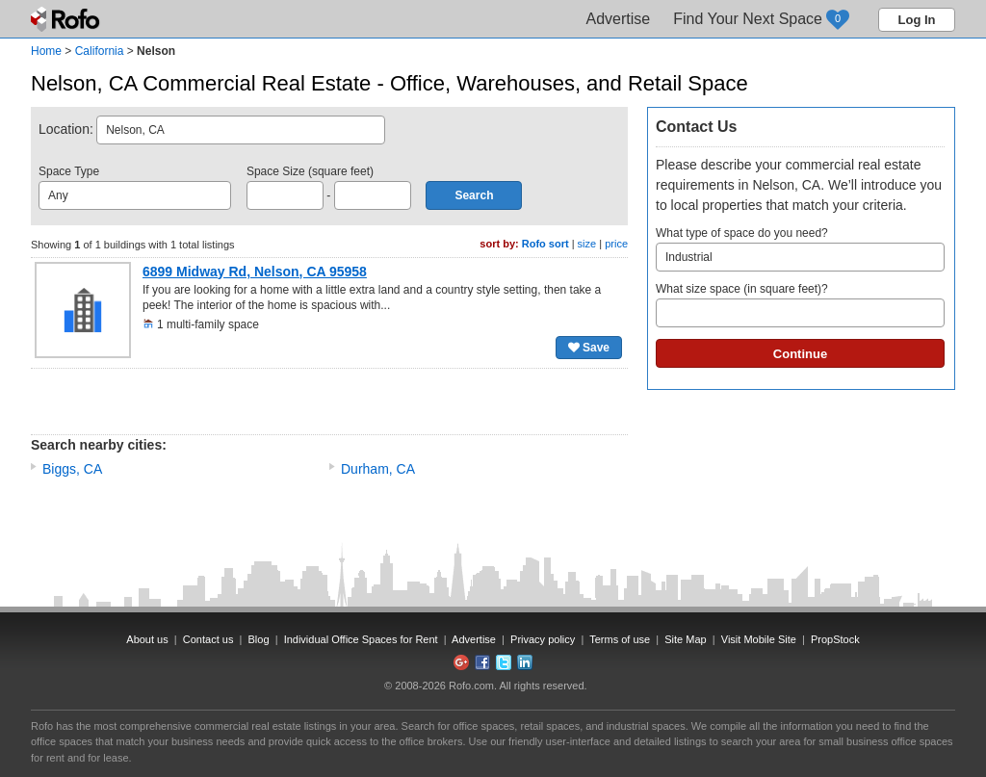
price (616, 243)
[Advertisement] (329, 401)
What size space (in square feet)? (800, 304)
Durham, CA (378, 469)
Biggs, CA (72, 469)
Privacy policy (542, 639)
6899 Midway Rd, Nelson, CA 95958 (255, 271)
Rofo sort (545, 243)
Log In (917, 20)
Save (589, 347)
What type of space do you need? (800, 249)
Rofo (67, 19)
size (587, 243)
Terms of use (619, 639)
